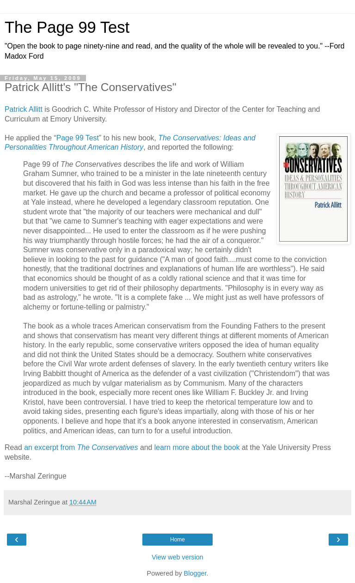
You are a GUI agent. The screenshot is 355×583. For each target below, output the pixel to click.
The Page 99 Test (67, 27)
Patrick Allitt (24, 109)
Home (177, 539)
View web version (177, 557)
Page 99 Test (77, 138)
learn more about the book (197, 447)
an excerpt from (81, 447)
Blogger (195, 573)
